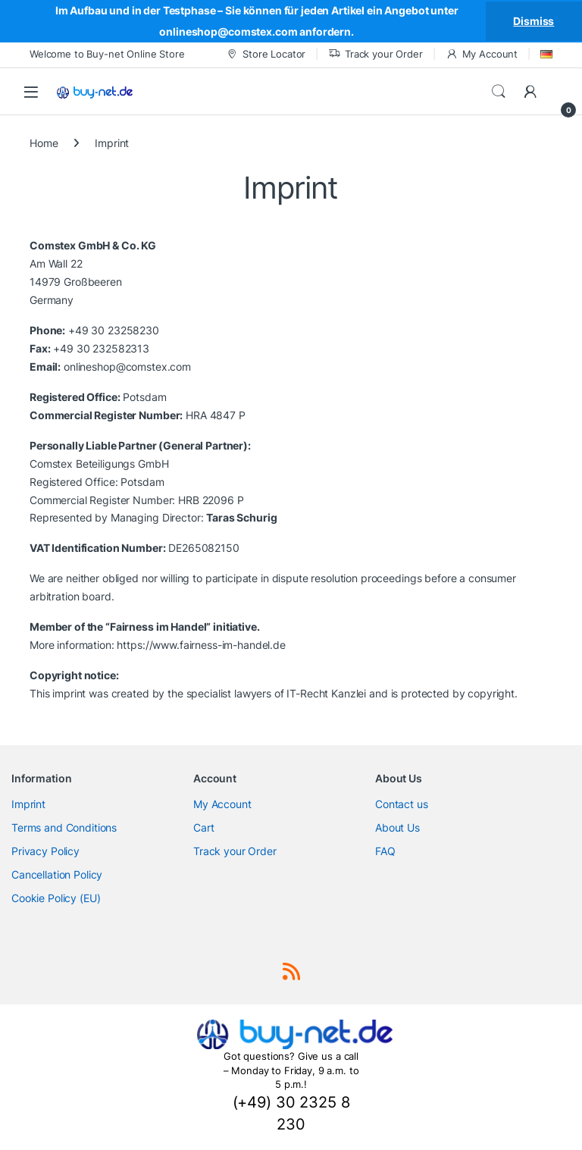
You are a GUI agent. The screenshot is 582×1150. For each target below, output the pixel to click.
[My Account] (530, 92)
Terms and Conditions (64, 827)
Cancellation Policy (56, 874)
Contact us (401, 803)
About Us (397, 827)
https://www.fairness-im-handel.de (201, 644)
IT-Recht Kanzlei (326, 693)
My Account (482, 54)
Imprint (28, 803)
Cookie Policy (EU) (55, 897)
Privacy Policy (45, 850)
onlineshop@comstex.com (127, 366)
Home (44, 142)
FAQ (385, 850)
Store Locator (265, 54)
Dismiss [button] (533, 20)
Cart (203, 827)
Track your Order (375, 54)
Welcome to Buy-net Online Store (107, 54)
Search (498, 91)
